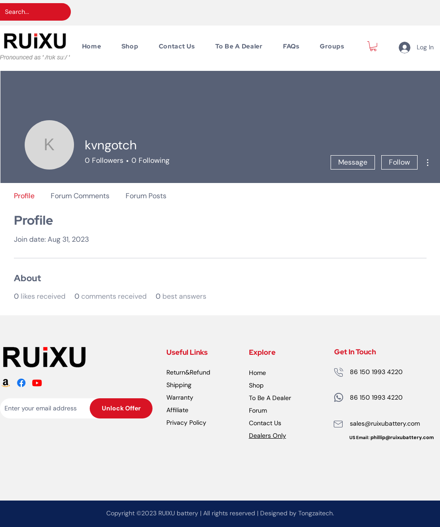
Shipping (179, 385)
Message (352, 162)
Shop (256, 385)
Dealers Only (267, 435)
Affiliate (177, 410)
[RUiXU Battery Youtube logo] (37, 382)
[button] (373, 46)
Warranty (179, 397)
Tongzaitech (315, 513)
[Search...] (28, 12)
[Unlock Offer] (121, 408)
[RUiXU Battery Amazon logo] (5, 382)
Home (257, 373)
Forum (258, 410)
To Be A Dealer (270, 398)
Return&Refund (188, 372)
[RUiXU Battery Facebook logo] (21, 382)
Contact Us (265, 423)
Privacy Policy (186, 422)
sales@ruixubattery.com (385, 423)
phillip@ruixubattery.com (402, 437)
